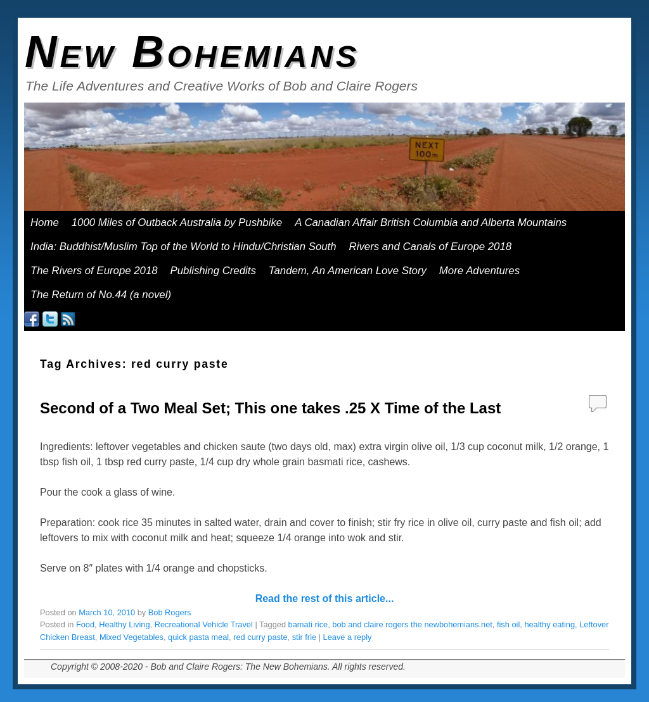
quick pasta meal (198, 637)
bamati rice (308, 624)
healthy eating (549, 624)
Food (85, 624)
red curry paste (260, 637)
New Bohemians (192, 52)
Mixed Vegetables (132, 637)
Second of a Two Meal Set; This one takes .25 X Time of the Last (270, 408)
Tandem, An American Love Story (348, 271)
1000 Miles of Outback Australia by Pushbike (177, 222)
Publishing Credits (213, 271)
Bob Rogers (169, 612)
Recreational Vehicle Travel (204, 624)
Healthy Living (124, 624)
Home (44, 222)
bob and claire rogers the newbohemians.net (412, 624)
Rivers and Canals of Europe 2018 (430, 247)
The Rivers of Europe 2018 (94, 271)
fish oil (508, 624)
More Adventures (483, 274)
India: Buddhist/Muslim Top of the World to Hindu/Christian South (183, 247)
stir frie (304, 637)
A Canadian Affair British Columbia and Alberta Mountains (431, 222)
